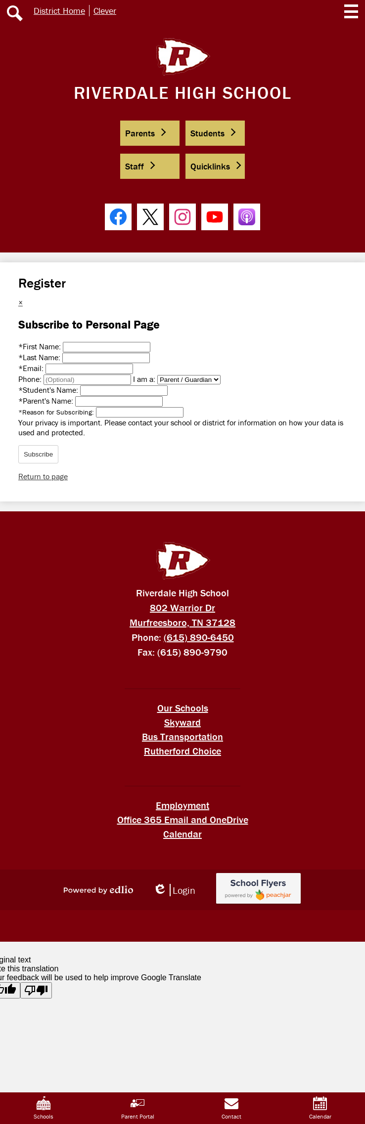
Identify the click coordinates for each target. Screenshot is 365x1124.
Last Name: (40, 357)
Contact (231, 1108)
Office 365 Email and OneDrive (182, 819)
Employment (182, 805)
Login (174, 890)
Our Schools (182, 708)
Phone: (31, 379)
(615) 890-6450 (199, 637)
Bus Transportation (182, 736)
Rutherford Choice (182, 751)
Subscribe (38, 454)
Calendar (182, 834)
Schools (43, 1108)
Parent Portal (137, 1108)
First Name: (40, 346)
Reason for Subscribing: (57, 412)
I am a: (144, 379)
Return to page (43, 476)
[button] (150, 133)
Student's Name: (49, 390)
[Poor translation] (36, 990)
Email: (32, 368)
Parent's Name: (46, 401)
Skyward (182, 722)
